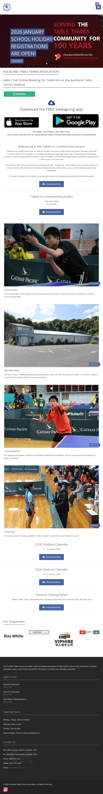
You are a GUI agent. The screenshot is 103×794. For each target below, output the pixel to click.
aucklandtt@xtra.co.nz (17, 768)
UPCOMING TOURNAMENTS (15, 699)
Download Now (51, 184)
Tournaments (12, 451)
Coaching (9, 531)
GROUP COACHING (11, 692)
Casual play (10, 289)
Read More (17, 61)
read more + (94, 283)
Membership (11, 370)
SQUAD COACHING (11, 684)
